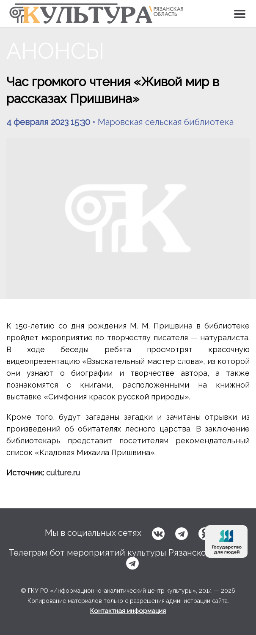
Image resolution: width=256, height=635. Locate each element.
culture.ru (63, 472)
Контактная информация (128, 611)
